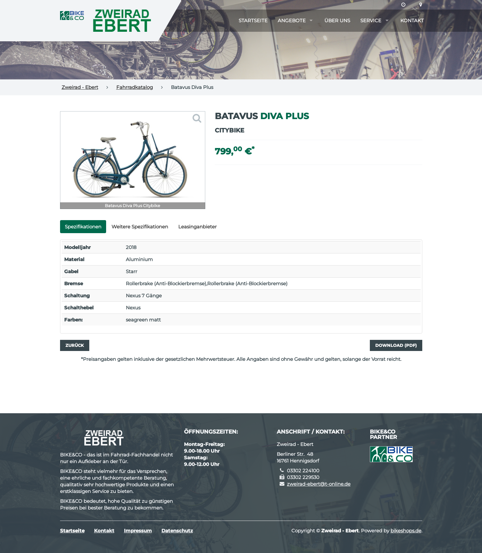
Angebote (292, 20)
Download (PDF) (396, 345)
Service (370, 20)
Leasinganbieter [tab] (197, 227)
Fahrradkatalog (134, 87)
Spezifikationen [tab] (83, 227)
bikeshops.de (405, 531)
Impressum (138, 531)
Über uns (337, 20)
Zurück (74, 345)
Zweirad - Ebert (80, 87)
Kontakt (412, 20)
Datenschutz (177, 531)
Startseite (253, 20)
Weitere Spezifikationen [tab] (140, 227)
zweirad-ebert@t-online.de (318, 484)
